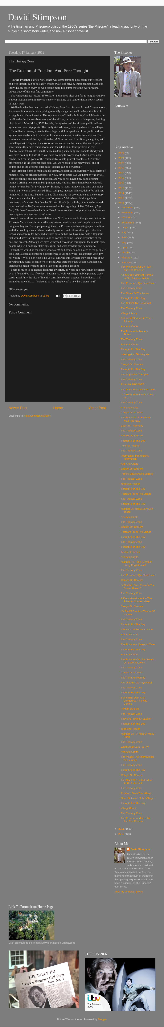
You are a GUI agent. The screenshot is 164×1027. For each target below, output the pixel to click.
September (128, 222)
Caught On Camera (132, 364)
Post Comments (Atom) (37, 415)
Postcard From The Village (136, 493)
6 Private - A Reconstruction (137, 629)
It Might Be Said (130, 708)
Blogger (102, 1019)
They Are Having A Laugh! (136, 718)
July (124, 232)
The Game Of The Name (135, 293)
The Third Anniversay (133, 677)
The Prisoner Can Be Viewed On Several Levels (137, 661)
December (127, 207)
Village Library (129, 313)
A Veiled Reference (132, 435)
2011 (121, 828)
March (125, 252)
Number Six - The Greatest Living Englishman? (136, 563)
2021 (121, 158)
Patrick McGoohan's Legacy (137, 473)
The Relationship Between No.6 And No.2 (136, 419)
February (127, 257)
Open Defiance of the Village (137, 798)
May (124, 242)
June (124, 237)
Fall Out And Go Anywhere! (136, 682)
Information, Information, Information (135, 457)
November (127, 212)
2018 (121, 173)
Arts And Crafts (129, 326)
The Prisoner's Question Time (138, 283)
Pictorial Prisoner (130, 445)
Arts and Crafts (129, 407)
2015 (121, 188)
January (126, 262)
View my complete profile (128, 891)
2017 (121, 178)
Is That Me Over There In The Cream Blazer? (138, 587)
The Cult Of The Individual (136, 303)
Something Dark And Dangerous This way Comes (134, 700)
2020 (121, 163)
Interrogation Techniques (135, 354)
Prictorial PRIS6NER (133, 384)
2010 (121, 833)
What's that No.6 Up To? (135, 747)
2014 (121, 193)
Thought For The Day (133, 298)
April (124, 247)
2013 (121, 198)
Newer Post (18, 408)
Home (58, 408)
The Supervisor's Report (135, 374)
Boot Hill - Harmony (132, 425)
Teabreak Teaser (130, 483)
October (126, 217)
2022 (121, 153)
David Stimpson (37, 17)
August (125, 227)
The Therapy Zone (131, 288)
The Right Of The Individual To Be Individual (136, 782)
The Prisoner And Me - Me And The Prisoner (136, 268)
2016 (121, 183)
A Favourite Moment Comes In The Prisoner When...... (137, 276)
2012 (121, 203)
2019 (121, 168)
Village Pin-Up (129, 808)
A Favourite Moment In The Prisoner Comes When (136, 600)
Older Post (97, 408)
